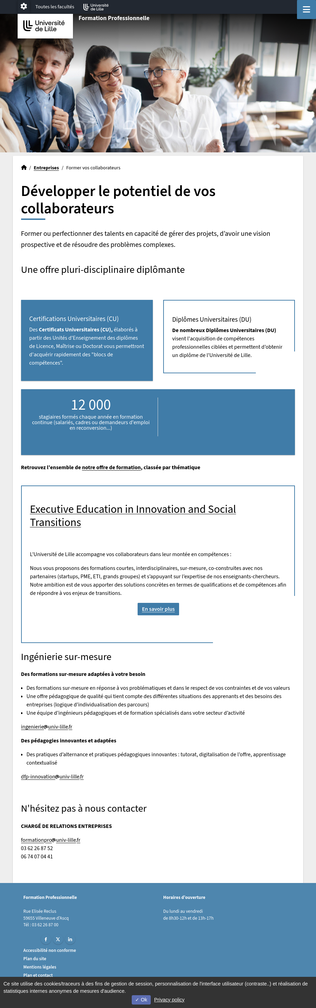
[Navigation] (306, 9)
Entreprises (46, 167)
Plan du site (35, 958)
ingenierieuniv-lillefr (47, 727)
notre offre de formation (111, 467)
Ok (141, 999)
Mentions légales (40, 967)
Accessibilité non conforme (50, 950)
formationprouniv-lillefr (51, 840)
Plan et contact (38, 975)
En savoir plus (158, 609)
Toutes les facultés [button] (54, 6)
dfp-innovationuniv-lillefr (52, 776)
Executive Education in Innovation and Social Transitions (133, 515)
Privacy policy (169, 999)
